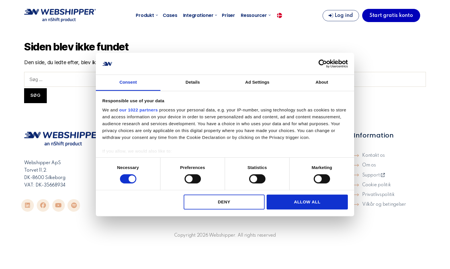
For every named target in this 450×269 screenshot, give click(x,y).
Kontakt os (373, 155)
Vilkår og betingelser (384, 204)
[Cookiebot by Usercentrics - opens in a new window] (323, 63)
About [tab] (322, 82)
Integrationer (199, 15)
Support (373, 175)
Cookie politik (376, 185)
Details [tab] (193, 82)
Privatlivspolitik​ (378, 195)
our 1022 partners (138, 109)
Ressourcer (255, 15)
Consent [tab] (128, 82)
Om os (369, 165)
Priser (228, 15)
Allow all (307, 201)
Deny (224, 201)
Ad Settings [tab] (257, 82)
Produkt (146, 15)
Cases (170, 15)
